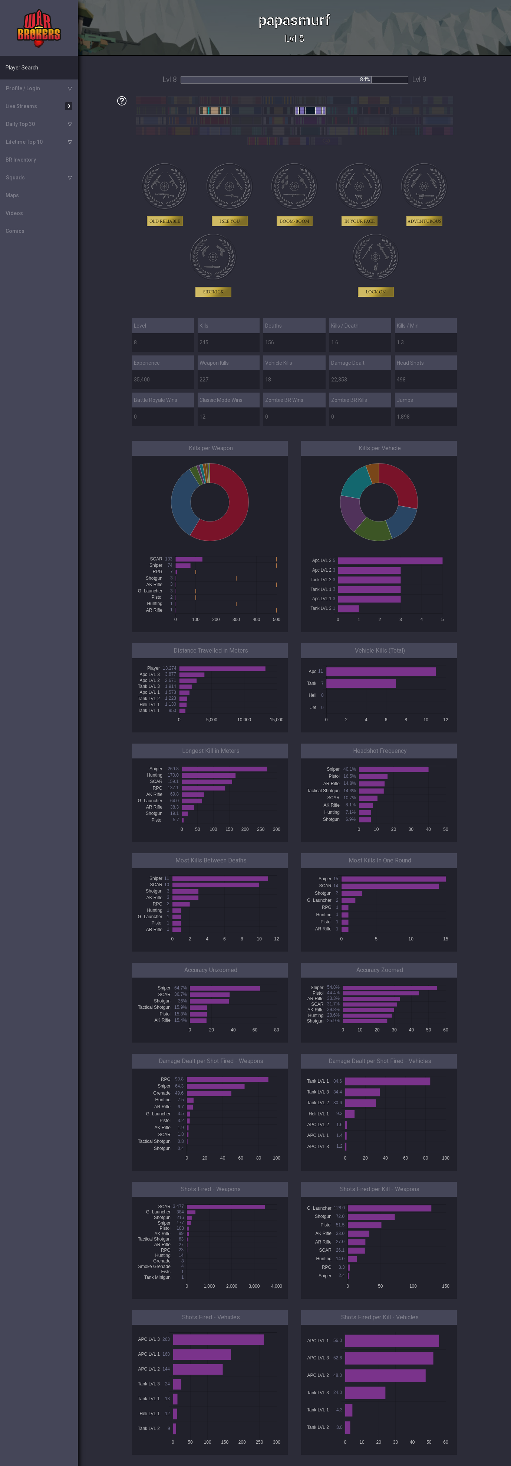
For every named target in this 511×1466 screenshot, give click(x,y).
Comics (15, 231)
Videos (14, 213)
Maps (12, 195)
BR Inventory (21, 160)
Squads (15, 178)
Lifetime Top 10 (24, 142)
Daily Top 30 (20, 124)
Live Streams (39, 106)
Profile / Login (23, 88)
